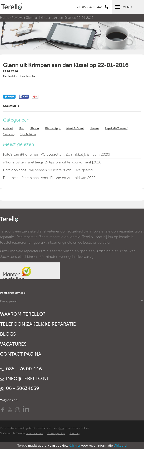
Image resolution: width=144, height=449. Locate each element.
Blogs (8, 334)
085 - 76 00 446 (21, 369)
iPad (21, 128)
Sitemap (74, 433)
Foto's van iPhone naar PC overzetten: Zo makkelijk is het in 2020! (56, 154)
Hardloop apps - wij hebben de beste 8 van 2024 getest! (48, 170)
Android (8, 128)
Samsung (9, 134)
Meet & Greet (75, 128)
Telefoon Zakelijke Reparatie (38, 324)
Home (4, 18)
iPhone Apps (53, 128)
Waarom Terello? (23, 314)
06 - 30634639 (19, 388)
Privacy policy (56, 433)
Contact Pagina (20, 354)
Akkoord (120, 445)
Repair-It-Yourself (116, 128)
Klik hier (74, 445)
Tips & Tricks (28, 134)
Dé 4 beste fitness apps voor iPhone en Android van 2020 (49, 178)
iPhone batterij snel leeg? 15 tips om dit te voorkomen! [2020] (52, 162)
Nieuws (94, 128)
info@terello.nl (24, 378)
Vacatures (13, 344)
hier (61, 428)
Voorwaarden (34, 433)
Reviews (17, 18)
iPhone (34, 128)
